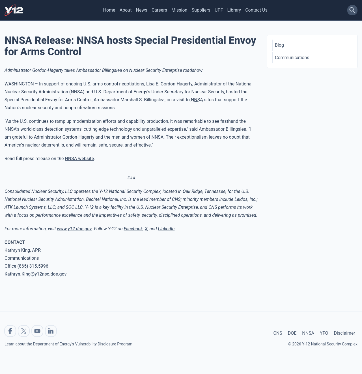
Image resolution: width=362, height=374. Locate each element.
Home (109, 10)
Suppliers (201, 10)
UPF (219, 10)
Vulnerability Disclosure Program (103, 344)
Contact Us (256, 10)
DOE (292, 333)
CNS (277, 333)
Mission (179, 10)
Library (234, 10)
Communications (292, 57)
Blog (279, 45)
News (141, 10)
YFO (324, 333)
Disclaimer (344, 333)
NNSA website (79, 158)
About (126, 10)
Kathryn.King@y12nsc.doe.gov (36, 274)
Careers (159, 10)
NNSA (308, 333)
